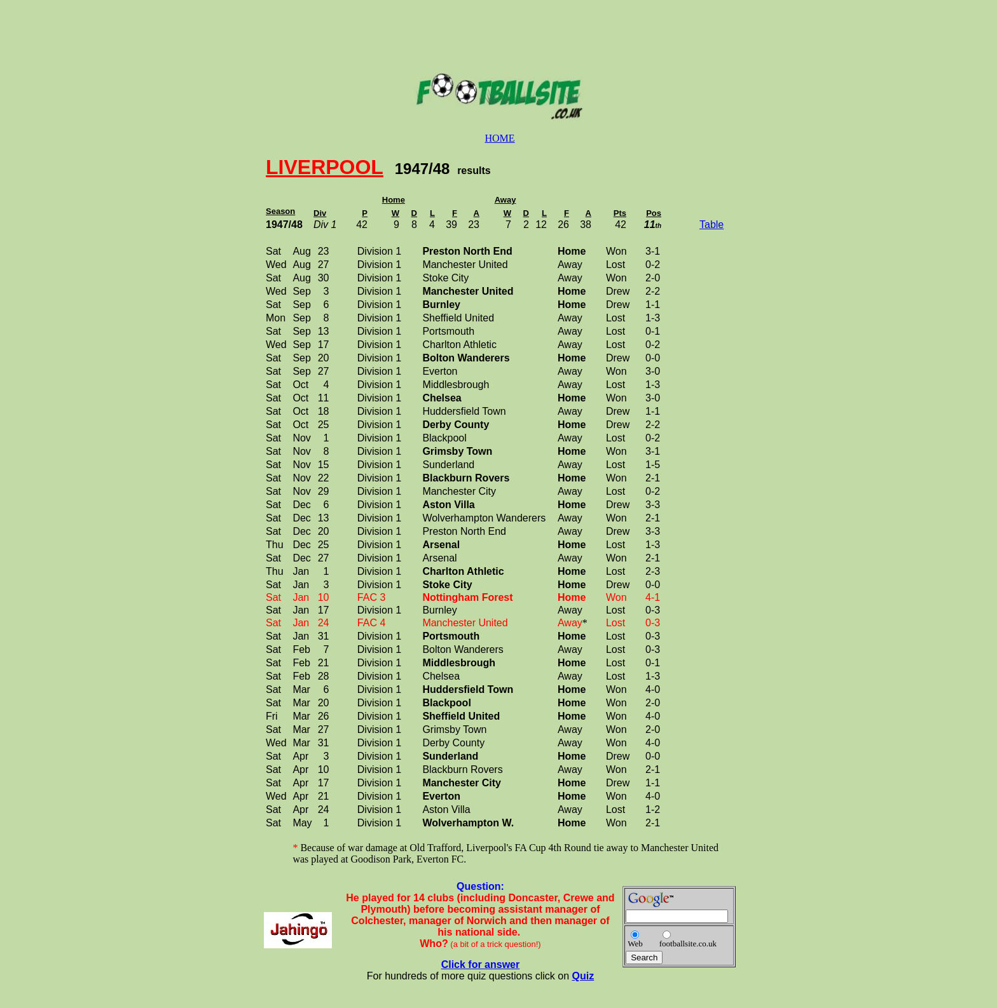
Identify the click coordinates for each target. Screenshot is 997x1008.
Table (711, 224)
